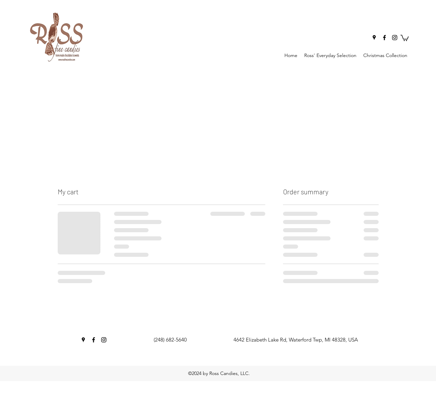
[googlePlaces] (374, 37)
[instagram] (394, 37)
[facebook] (384, 37)
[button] (404, 37)
